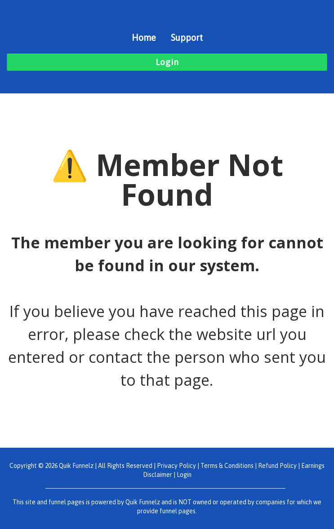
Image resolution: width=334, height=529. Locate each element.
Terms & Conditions (227, 465)
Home (144, 37)
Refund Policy (277, 465)
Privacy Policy (176, 465)
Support (187, 37)
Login (184, 474)
